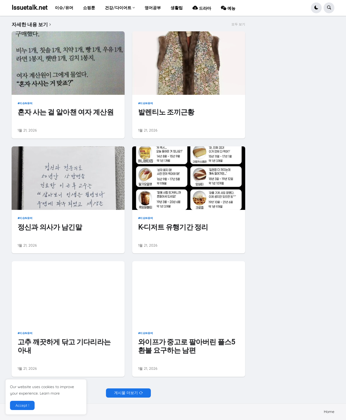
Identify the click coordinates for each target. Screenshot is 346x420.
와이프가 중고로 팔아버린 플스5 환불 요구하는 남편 (186, 346)
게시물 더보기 (126, 392)
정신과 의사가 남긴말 (50, 227)
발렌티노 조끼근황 (166, 112)
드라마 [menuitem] (201, 7)
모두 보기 (238, 24)
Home (329, 411)
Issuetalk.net (30, 7)
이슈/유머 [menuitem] (64, 7)
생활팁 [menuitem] (177, 7)
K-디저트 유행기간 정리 (173, 227)
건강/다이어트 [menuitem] (118, 7)
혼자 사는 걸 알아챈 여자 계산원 (66, 112)
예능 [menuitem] (228, 7)
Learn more (50, 393)
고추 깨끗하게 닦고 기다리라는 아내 (64, 346)
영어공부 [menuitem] (153, 7)
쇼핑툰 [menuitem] (89, 7)
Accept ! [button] (22, 405)
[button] (316, 7)
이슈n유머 (26, 103)
